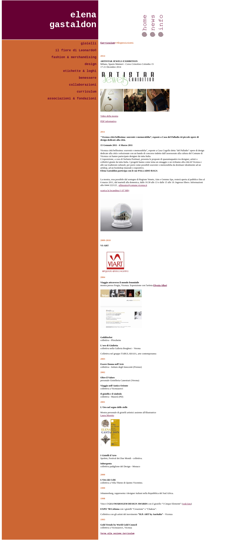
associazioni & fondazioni (71, 98)
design (90, 64)
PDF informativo (108, 121)
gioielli (88, 43)
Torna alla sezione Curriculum (117, 533)
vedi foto (187, 503)
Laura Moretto (107, 415)
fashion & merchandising (73, 57)
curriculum (86, 91)
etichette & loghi (79, 71)
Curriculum (107, 43)
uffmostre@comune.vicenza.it (133, 185)
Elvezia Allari (160, 285)
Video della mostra (109, 116)
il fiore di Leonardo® (75, 50)
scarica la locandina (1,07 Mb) (114, 190)
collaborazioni (82, 85)
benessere (87, 78)
